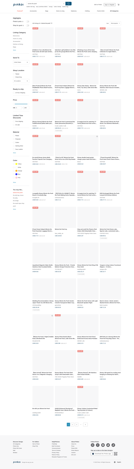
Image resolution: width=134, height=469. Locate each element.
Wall (14, 450)
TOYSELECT (58, 269)
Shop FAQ (35, 446)
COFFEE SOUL (104, 233)
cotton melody (57, 6)
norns (79, 90)
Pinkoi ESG (74, 448)
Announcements (56, 448)
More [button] (14, 50)
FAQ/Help (54, 444)
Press (72, 446)
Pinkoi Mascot (75, 450)
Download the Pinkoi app (101, 454)
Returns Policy (55, 454)
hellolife (34, 126)
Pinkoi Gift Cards (17, 448)
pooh (14, 206)
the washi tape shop (18, 203)
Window (15, 452)
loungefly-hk (35, 197)
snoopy (51, 6)
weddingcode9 (81, 269)
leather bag (65, 6)
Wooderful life (36, 341)
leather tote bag (31, 6)
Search (68, 4)
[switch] (21, 21)
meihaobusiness (59, 197)
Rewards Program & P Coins (59, 457)
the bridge (16, 200)
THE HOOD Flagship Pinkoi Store (86, 233)
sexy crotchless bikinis (42, 6)
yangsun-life (103, 269)
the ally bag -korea (18, 195)
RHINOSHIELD (36, 269)
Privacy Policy (55, 452)
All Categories (16, 444)
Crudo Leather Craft (60, 126)
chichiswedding (36, 305)
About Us (73, 444)
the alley (15, 198)
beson (79, 161)
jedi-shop (80, 305)
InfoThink (35, 54)
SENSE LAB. (103, 90)
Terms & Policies (56, 450)
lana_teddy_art (59, 233)
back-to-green (104, 305)
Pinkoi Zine (16, 446)
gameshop (58, 305)
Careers (73, 452)
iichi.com (73, 454)
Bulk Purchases (56, 446)
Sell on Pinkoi (98, 4)
